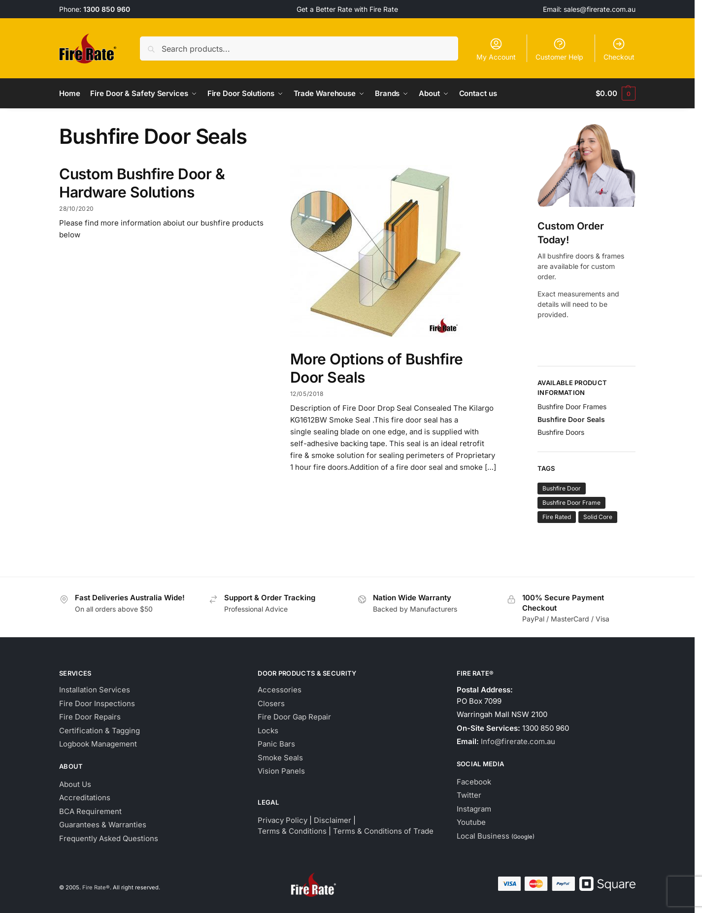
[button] (615, 93)
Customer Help (559, 49)
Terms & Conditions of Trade (383, 831)
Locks (268, 730)
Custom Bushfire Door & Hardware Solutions (142, 182)
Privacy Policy (282, 819)
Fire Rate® (96, 886)
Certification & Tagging (99, 730)
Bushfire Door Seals (571, 419)
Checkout (619, 49)
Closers (271, 703)
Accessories (279, 689)
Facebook (474, 781)
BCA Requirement (90, 810)
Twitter (469, 795)
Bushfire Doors (560, 431)
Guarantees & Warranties (102, 824)
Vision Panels (281, 771)
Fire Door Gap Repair (294, 716)
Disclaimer (332, 819)
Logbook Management (98, 744)
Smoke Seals (280, 757)
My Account (496, 49)
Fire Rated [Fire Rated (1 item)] (556, 517)
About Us (75, 783)
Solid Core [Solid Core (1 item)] (597, 517)
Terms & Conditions (292, 831)
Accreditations (84, 797)
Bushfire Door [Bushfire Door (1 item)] (561, 488)
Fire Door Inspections (97, 703)
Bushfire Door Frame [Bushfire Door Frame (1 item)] (571, 502)
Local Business (483, 835)
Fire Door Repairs (90, 716)
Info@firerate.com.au (518, 741)
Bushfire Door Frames (571, 406)
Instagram (474, 808)
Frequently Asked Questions (108, 838)
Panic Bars (276, 744)
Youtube (471, 822)
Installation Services (94, 689)
